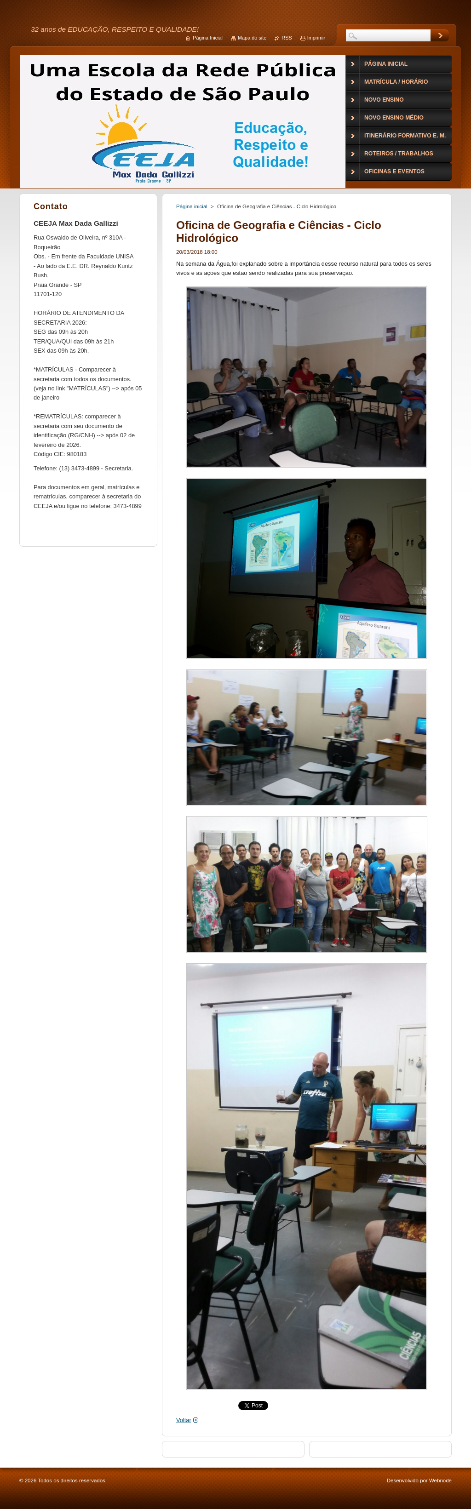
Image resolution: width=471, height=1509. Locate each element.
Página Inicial (208, 37)
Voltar (183, 1420)
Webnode (440, 1480)
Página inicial (191, 206)
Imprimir (316, 37)
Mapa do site (252, 37)
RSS (286, 37)
